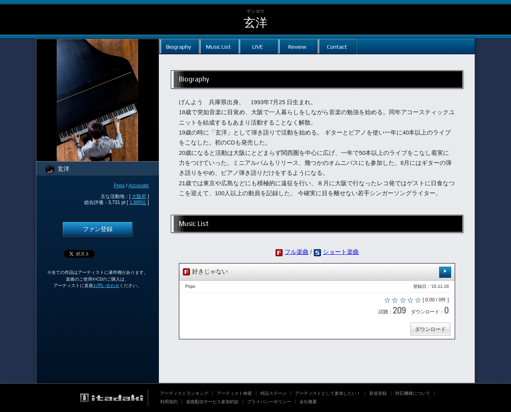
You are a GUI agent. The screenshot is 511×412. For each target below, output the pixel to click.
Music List (218, 46)
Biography (178, 46)
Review (297, 46)
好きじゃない (317, 272)
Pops (119, 185)
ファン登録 (98, 229)
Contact (337, 46)
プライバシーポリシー (269, 401)
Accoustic (139, 185)
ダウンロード (430, 329)
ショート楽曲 (341, 252)
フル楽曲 (297, 252)
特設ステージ (273, 393)
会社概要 (308, 401)
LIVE (257, 46)
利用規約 (169, 401)
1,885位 (137, 202)
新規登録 (378, 393)
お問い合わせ (106, 285)
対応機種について (412, 393)
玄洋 (255, 22)
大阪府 (139, 196)
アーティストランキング (184, 393)
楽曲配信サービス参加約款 (212, 401)
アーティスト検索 (234, 393)
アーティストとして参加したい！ (328, 393)
